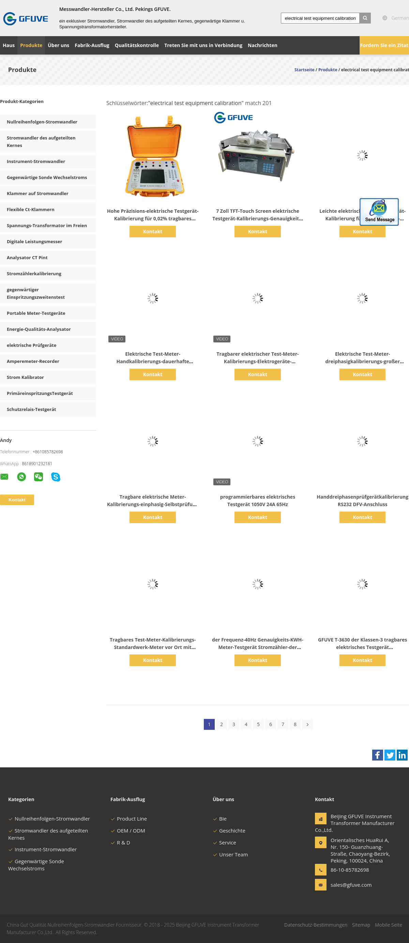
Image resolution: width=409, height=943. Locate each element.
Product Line (128, 818)
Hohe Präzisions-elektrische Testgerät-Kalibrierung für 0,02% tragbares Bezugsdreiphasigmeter (152, 218)
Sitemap (361, 925)
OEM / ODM (127, 830)
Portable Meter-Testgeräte (36, 313)
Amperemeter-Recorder (33, 361)
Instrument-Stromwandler (36, 161)
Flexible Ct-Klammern (31, 209)
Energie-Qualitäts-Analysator (39, 329)
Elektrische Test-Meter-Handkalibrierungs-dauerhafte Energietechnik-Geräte (152, 361)
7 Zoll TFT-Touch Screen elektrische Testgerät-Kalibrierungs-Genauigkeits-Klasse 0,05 (257, 218)
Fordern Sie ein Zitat (384, 45)
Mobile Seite (388, 925)
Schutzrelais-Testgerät (31, 409)
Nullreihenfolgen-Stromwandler (42, 122)
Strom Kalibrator (25, 377)
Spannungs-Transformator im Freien (47, 225)
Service (224, 842)
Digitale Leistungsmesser (34, 241)
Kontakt (152, 231)
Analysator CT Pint (27, 257)
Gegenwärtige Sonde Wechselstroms (47, 177)
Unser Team (230, 854)
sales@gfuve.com (351, 884)
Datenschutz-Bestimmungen (315, 925)
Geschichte (229, 830)
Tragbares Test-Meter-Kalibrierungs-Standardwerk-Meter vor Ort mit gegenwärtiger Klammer (153, 647)
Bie (220, 818)
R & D (120, 842)
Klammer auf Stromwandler (38, 193)
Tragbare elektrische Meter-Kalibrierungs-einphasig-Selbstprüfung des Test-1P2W (152, 504)
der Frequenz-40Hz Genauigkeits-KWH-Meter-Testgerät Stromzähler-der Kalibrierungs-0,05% (257, 647)
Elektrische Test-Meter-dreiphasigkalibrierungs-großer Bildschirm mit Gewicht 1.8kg (362, 361)
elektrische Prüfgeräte (31, 345)
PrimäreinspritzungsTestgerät (40, 393)
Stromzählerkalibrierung (34, 273)
